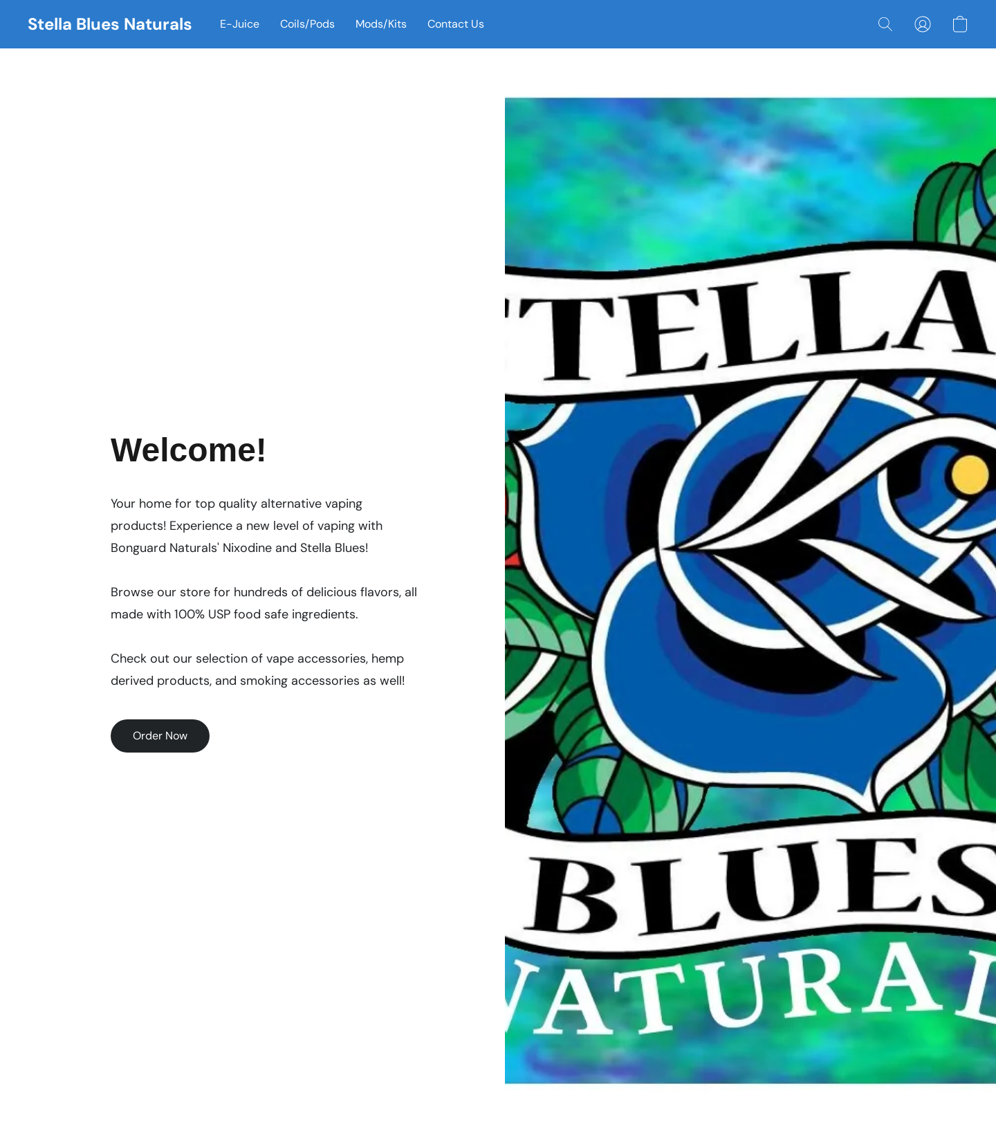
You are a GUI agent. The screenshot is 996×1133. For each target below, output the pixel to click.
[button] (110, 24)
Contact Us (455, 24)
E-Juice (239, 24)
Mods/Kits (381, 24)
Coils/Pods (307, 24)
